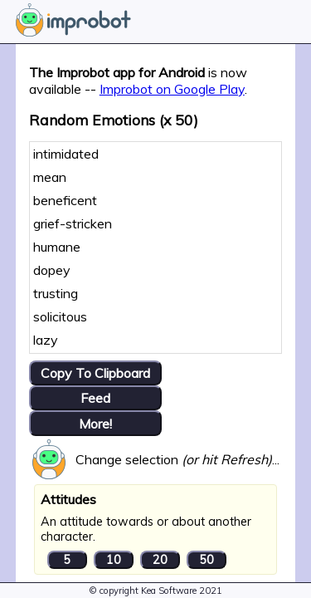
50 (206, 559)
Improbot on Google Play (172, 89)
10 (113, 559)
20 (160, 559)
